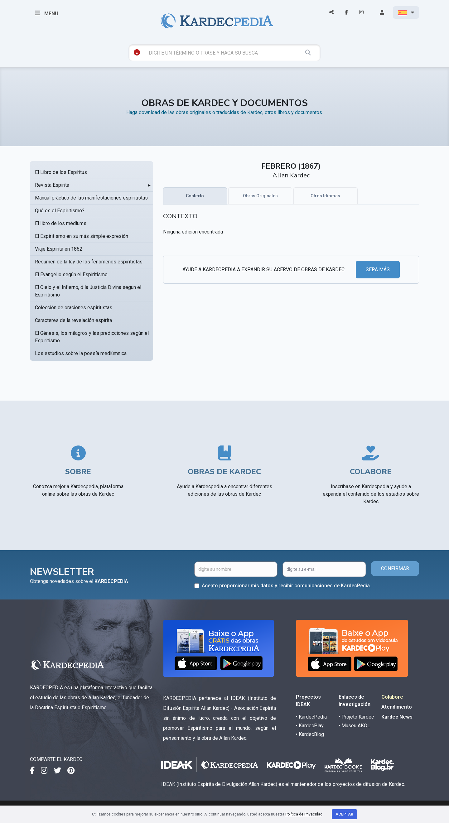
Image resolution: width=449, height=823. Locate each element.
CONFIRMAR (395, 568)
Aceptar (344, 814)
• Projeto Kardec (356, 717)
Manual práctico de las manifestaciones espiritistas (91, 198)
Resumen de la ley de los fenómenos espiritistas (88, 262)
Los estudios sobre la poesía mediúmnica (81, 353)
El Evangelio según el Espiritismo (71, 274)
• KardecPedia (311, 717)
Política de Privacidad (303, 814)
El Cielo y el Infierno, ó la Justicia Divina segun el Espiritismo (88, 291)
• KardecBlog (310, 734)
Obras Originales (260, 195)
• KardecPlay (310, 726)
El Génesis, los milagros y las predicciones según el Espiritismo (92, 337)
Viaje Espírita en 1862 (58, 249)
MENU (46, 13)
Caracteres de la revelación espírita (73, 320)
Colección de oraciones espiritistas (73, 307)
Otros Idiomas (325, 195)
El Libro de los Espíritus (61, 172)
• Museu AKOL (354, 726)
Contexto (195, 195)
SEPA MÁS (378, 269)
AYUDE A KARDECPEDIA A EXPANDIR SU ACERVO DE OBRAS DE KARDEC (263, 269)
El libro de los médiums (60, 223)
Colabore (392, 697)
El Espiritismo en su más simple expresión (81, 236)
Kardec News (397, 717)
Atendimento (396, 707)
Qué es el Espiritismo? (59, 211)
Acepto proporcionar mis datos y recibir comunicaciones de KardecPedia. (286, 586)
